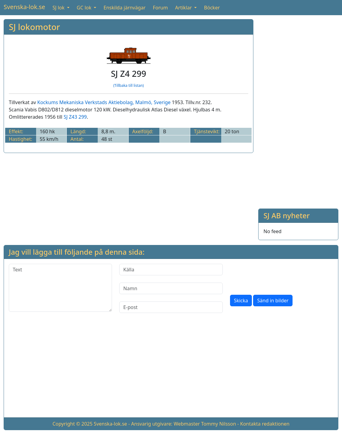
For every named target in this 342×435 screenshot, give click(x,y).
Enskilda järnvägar (124, 7)
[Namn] (170, 288)
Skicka (241, 300)
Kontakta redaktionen (265, 423)
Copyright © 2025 (72, 423)
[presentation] (276, 275)
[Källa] (170, 269)
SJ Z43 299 (75, 117)
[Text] (60, 288)
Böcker (212, 7)
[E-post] (170, 307)
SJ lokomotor (34, 26)
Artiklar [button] (184, 7)
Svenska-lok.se (24, 7)
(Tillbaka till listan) (128, 85)
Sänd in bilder (272, 300)
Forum (160, 7)
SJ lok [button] (59, 7)
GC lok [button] (85, 7)
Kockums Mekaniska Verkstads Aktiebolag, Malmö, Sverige (104, 102)
